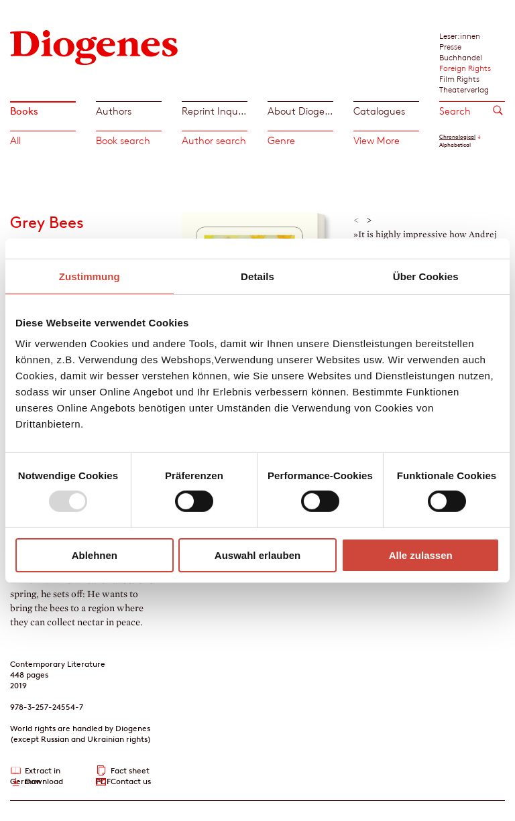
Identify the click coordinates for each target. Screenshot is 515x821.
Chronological (457, 136)
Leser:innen (459, 35)
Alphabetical (455, 144)
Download (44, 781)
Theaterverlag (464, 89)
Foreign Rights (465, 67)
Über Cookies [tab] (426, 275)
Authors (113, 111)
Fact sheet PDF (123, 771)
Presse (450, 46)
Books (24, 111)
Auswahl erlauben (257, 555)
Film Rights (459, 78)
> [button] (369, 220)
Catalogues (379, 111)
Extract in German (35, 771)
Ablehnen (94, 555)
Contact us (131, 781)
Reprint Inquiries (214, 111)
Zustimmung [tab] (89, 275)
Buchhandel (460, 57)
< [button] (356, 220)
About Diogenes (300, 111)
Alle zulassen (421, 555)
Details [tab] (257, 275)
